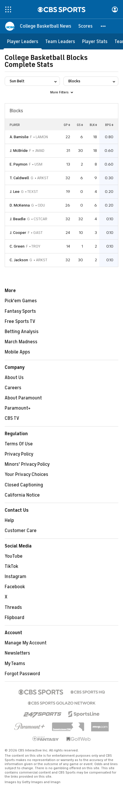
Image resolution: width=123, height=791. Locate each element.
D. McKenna (20, 205)
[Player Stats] (95, 41)
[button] (103, 26)
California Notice (22, 495)
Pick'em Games (21, 301)
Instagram (15, 577)
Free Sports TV (20, 321)
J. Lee (15, 191)
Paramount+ (18, 408)
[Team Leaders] (60, 41)
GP (67, 125)
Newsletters (17, 653)
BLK (93, 125)
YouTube (13, 556)
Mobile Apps (17, 352)
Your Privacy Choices (26, 474)
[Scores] (85, 26)
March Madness (21, 342)
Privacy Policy (19, 454)
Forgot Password (22, 674)
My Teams (15, 663)
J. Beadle (18, 218)
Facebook (15, 587)
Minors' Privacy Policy (27, 464)
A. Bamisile (19, 136)
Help (9, 520)
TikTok (11, 566)
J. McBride (19, 150)
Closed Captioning (24, 485)
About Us (14, 378)
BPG (109, 125)
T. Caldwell (19, 177)
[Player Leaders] (23, 41)
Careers (13, 388)
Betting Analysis (22, 332)
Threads (13, 607)
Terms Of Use (19, 444)
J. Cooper (18, 232)
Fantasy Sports (20, 311)
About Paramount (23, 398)
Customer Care (21, 531)
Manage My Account (25, 643)
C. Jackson (19, 259)
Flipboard (14, 618)
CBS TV (12, 418)
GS (80, 125)
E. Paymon (18, 164)
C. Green (17, 246)
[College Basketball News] (45, 26)
